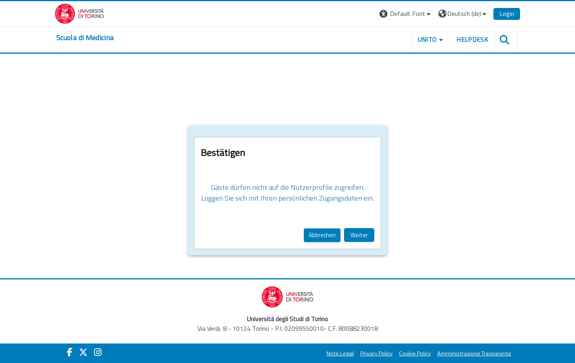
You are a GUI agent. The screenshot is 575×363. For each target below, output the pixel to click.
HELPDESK (472, 39)
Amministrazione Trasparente (474, 353)
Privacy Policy (376, 353)
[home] (84, 37)
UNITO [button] (427, 39)
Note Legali (340, 353)
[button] (406, 14)
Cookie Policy (415, 353)
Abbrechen (322, 235)
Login (506, 13)
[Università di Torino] (79, 13)
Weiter (359, 235)
